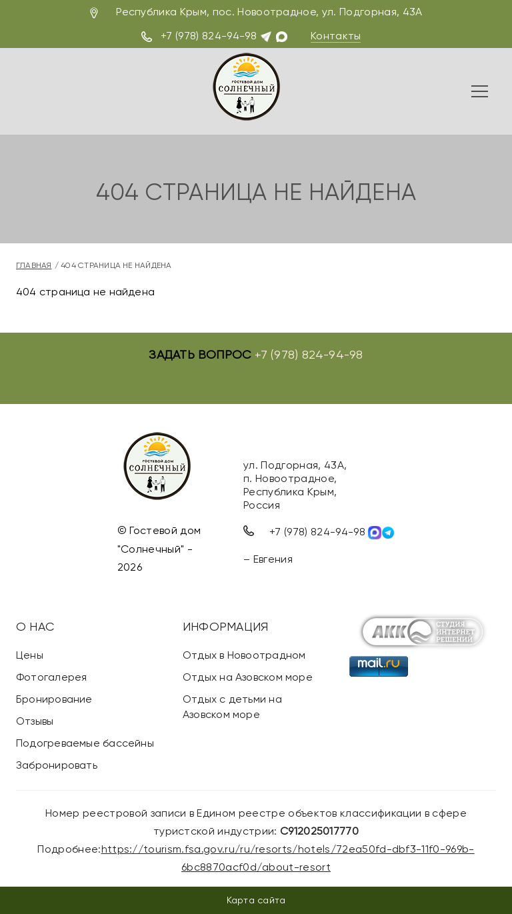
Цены (29, 655)
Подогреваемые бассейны (85, 743)
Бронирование (54, 699)
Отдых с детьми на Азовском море (232, 707)
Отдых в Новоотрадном (244, 655)
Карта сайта (256, 900)
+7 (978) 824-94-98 (209, 35)
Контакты (336, 35)
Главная (34, 265)
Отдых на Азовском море (248, 677)
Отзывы (34, 721)
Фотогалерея (51, 677)
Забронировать (56, 765)
